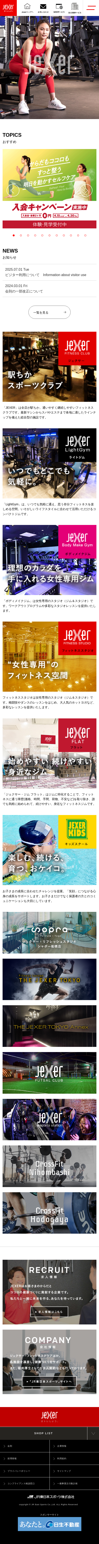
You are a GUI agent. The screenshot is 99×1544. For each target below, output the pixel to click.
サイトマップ (64, 1471)
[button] (12, 190)
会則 (10, 1446)
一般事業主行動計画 (67, 1483)
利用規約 (61, 1458)
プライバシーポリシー (19, 1471)
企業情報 (61, 1446)
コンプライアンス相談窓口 (21, 1483)
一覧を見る (49, 312)
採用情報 (12, 1458)
